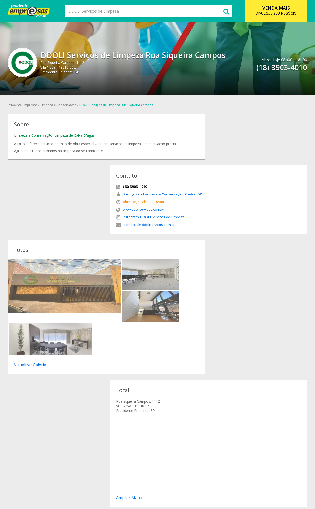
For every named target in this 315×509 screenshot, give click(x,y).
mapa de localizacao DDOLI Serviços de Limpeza (207, 380)
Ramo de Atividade (137, 485)
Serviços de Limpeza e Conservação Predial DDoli (217, 145)
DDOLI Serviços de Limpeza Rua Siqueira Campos (118, 105)
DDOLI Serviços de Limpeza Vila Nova (198, 401)
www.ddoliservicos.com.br (196, 160)
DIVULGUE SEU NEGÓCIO (274, 10)
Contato (199, 485)
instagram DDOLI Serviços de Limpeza (206, 168)
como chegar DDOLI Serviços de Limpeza (202, 374)
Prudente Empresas (25, 105)
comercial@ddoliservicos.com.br (201, 176)
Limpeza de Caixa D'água (78, 137)
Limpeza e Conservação (61, 105)
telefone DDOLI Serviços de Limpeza (198, 363)
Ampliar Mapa (181, 312)
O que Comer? (105, 485)
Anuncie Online (223, 485)
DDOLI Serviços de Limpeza (190, 353)
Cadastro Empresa (173, 485)
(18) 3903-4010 (30, 320)
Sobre (85, 485)
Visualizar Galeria (33, 272)
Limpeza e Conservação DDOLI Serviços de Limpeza (209, 391)
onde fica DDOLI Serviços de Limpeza (198, 385)
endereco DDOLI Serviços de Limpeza (198, 369)
